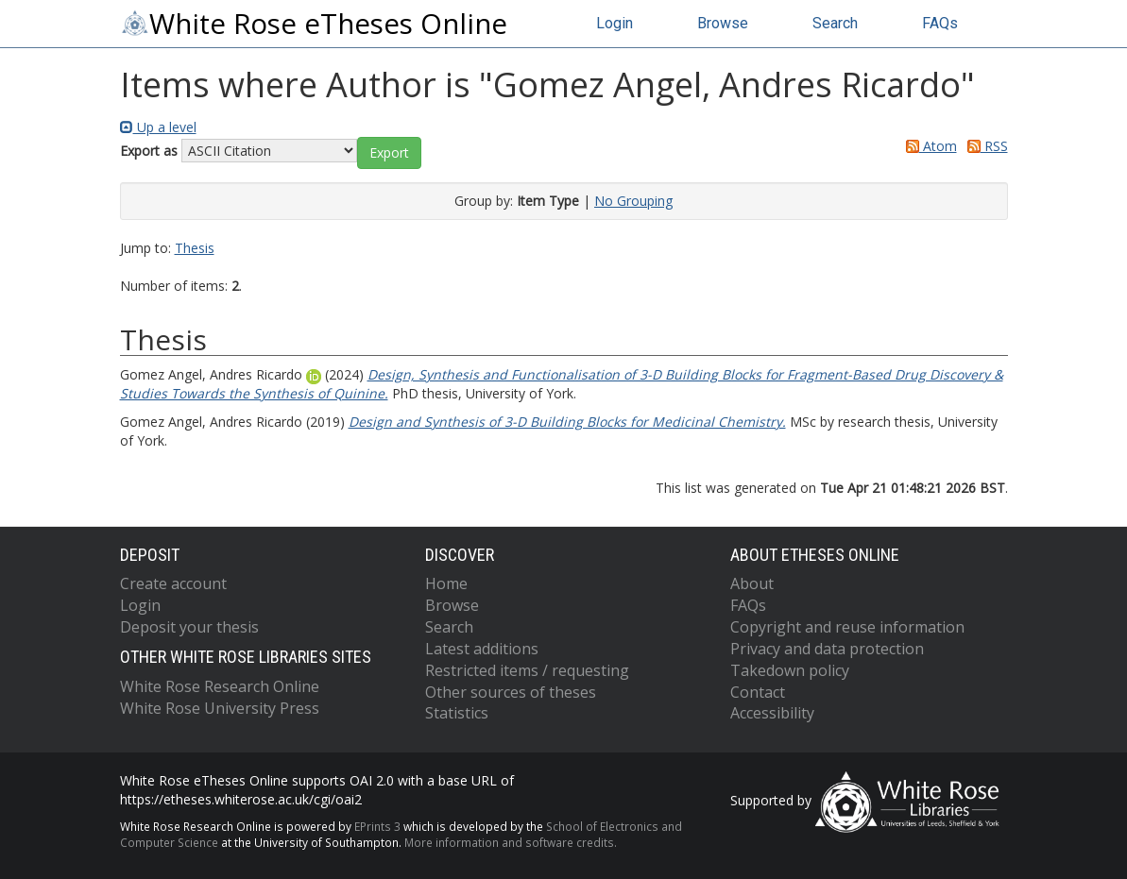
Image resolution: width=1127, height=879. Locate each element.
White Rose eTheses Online (313, 23)
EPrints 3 (377, 826)
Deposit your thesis (189, 627)
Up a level (158, 127)
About (752, 583)
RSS (984, 146)
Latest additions (481, 648)
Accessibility (772, 712)
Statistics (456, 712)
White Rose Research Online (219, 686)
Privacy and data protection (827, 648)
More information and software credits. (510, 842)
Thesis (194, 248)
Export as (149, 151)
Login (614, 23)
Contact (757, 692)
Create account (173, 583)
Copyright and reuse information (847, 627)
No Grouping (633, 201)
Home (446, 583)
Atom (928, 146)
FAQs (940, 23)
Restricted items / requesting (527, 670)
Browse (722, 23)
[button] (389, 153)
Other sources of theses (510, 692)
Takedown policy (789, 670)
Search (835, 23)
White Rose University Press (219, 708)
